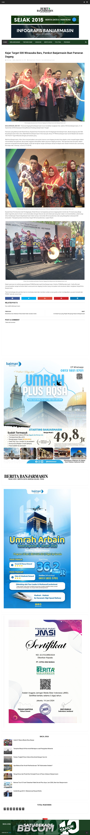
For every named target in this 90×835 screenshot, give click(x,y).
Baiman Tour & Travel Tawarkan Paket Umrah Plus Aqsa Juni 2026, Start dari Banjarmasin (40, 782)
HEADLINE (38, 42)
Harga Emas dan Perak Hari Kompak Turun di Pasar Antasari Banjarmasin (35, 774)
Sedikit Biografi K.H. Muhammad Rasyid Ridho (27, 791)
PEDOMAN (67, 42)
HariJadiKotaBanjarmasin (48, 60)
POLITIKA (58, 42)
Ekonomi (38, 60)
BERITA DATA (48, 42)
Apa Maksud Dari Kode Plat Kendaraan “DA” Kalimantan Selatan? (32, 765)
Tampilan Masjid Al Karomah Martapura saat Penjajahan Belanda (33, 748)
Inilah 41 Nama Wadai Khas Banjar (23, 740)
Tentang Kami (27, 42)
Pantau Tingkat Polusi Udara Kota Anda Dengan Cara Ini (30, 757)
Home (3, 2)
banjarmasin (32, 60)
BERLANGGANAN (15, 42)
